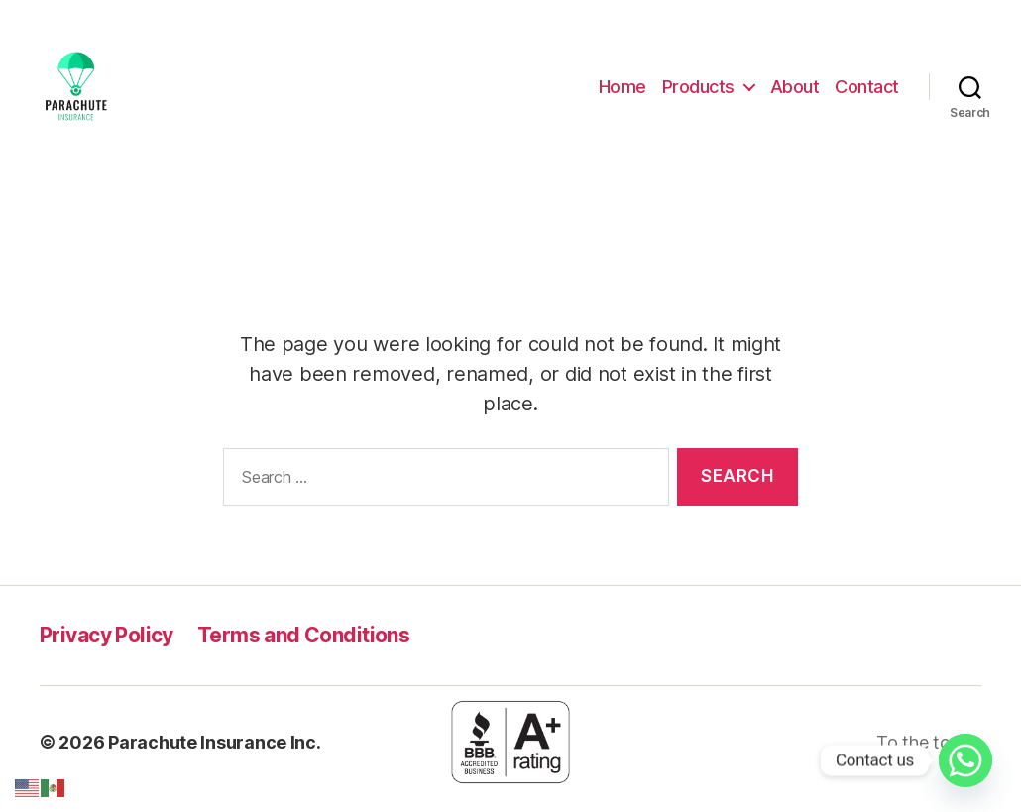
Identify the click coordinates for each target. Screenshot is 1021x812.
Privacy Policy (106, 649)
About (795, 92)
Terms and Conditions (303, 649)
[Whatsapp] (965, 760)
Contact (867, 92)
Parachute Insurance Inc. (214, 756)
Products (698, 92)
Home (622, 92)
